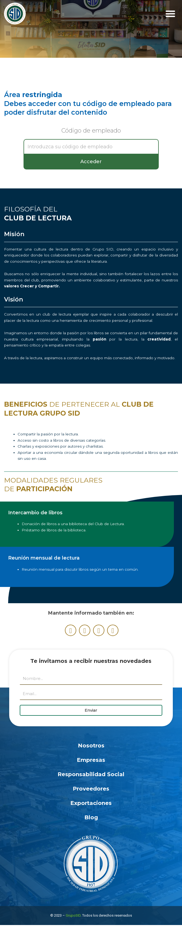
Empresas (91, 760)
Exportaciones (91, 803)
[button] (170, 13)
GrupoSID (73, 915)
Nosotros (91, 745)
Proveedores (91, 788)
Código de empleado (91, 131)
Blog (91, 817)
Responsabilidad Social (91, 774)
